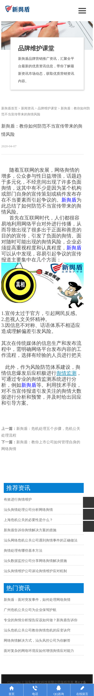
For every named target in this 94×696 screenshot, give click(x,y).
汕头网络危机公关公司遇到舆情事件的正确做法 (40, 540)
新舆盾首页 (9, 108)
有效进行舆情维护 (18, 499)
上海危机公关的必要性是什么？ (28, 520)
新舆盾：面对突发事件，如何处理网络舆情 (37, 600)
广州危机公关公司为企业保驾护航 (30, 610)
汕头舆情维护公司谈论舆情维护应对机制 (35, 571)
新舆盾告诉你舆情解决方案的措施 (30, 530)
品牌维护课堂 (47, 108)
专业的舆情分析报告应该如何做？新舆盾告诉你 (40, 620)
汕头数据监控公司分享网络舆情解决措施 (35, 561)
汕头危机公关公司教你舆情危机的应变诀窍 (37, 630)
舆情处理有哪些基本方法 (23, 550)
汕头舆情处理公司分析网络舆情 (28, 510)
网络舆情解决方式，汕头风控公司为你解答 (37, 640)
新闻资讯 (27, 108)
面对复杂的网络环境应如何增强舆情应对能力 (39, 651)
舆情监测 (66, 373)
